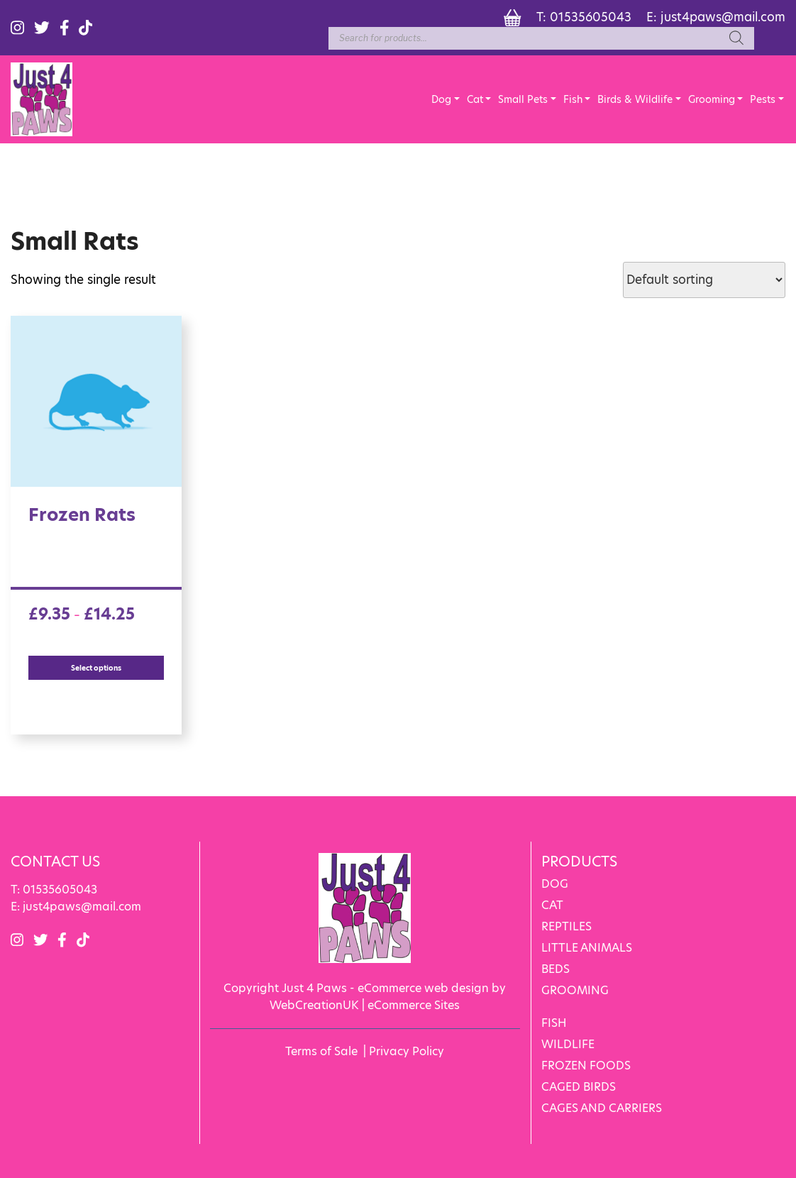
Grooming (711, 99)
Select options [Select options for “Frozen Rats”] (96, 668)
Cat (475, 99)
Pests (762, 99)
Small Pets (523, 99)
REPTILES (566, 926)
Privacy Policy (406, 1051)
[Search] (736, 38)
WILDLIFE (568, 1044)
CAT (552, 905)
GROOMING (575, 990)
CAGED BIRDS (578, 1087)
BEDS (555, 969)
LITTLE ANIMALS (586, 948)
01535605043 (590, 17)
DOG (554, 884)
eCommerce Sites (413, 1005)
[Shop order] (704, 280)
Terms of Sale (321, 1051)
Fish (572, 99)
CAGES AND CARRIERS (601, 1108)
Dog (441, 99)
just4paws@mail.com (722, 17)
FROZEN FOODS (586, 1065)
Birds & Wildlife (635, 99)
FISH (554, 1023)
